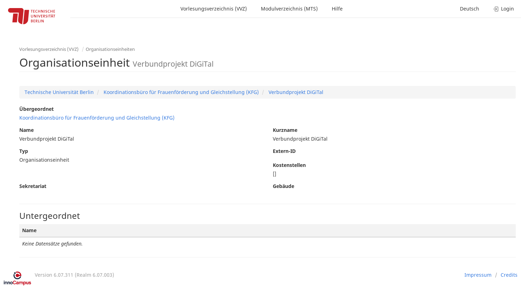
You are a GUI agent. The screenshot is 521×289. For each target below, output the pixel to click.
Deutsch (469, 8)
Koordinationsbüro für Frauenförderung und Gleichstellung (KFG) (180, 92)
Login (503, 8)
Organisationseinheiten (110, 49)
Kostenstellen (289, 165)
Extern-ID (284, 151)
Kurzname (285, 130)
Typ (23, 151)
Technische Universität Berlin (59, 92)
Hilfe (337, 8)
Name (26, 130)
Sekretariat (32, 186)
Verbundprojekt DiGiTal (295, 92)
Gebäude (283, 186)
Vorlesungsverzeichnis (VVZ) (213, 8)
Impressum (478, 274)
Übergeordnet (36, 109)
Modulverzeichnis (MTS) (289, 8)
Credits (509, 274)
